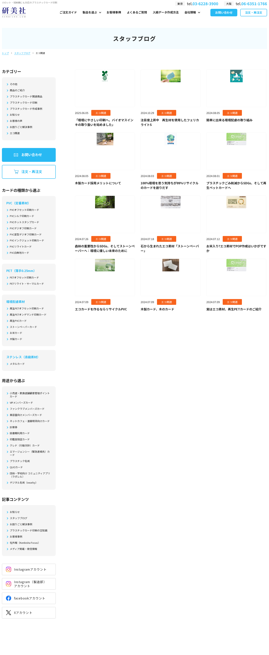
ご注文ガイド (68, 17)
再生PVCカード (18, 321)
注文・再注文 (253, 17)
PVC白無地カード (19, 252)
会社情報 (190, 16)
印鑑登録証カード (20, 439)
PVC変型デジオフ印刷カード (26, 234)
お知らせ (15, 114)
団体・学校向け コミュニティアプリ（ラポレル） (30, 475)
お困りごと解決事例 (21, 127)
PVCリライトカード (21, 246)
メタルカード (17, 364)
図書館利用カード (20, 433)
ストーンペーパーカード (23, 327)
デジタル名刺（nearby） (24, 482)
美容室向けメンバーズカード (26, 415)
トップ (5, 53)
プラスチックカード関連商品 (26, 96)
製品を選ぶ (90, 16)
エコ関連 (15, 133)
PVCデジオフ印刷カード (23, 228)
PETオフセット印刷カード (24, 277)
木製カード (16, 339)
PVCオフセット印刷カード (24, 210)
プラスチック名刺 (20, 461)
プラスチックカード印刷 (23, 102)
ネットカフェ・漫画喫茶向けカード (30, 421)
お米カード (16, 333)
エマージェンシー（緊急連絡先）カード (30, 453)
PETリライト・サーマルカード (27, 283)
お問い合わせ (223, 17)
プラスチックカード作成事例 (26, 109)
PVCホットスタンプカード (24, 222)
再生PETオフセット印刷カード (27, 308)
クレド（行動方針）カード (25, 445)
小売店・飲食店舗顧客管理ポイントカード (30, 395)
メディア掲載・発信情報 (23, 549)
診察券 (13, 427)
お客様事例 (114, 17)
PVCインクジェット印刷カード (27, 240)
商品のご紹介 (17, 90)
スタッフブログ (22, 53)
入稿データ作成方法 (166, 17)
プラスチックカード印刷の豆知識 (28, 530)
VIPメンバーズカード (21, 402)
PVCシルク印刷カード (22, 216)
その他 (13, 84)
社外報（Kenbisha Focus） (25, 542)
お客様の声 (16, 121)
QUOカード (16, 467)
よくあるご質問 (137, 17)
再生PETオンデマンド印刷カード (28, 314)
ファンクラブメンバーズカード (27, 409)
